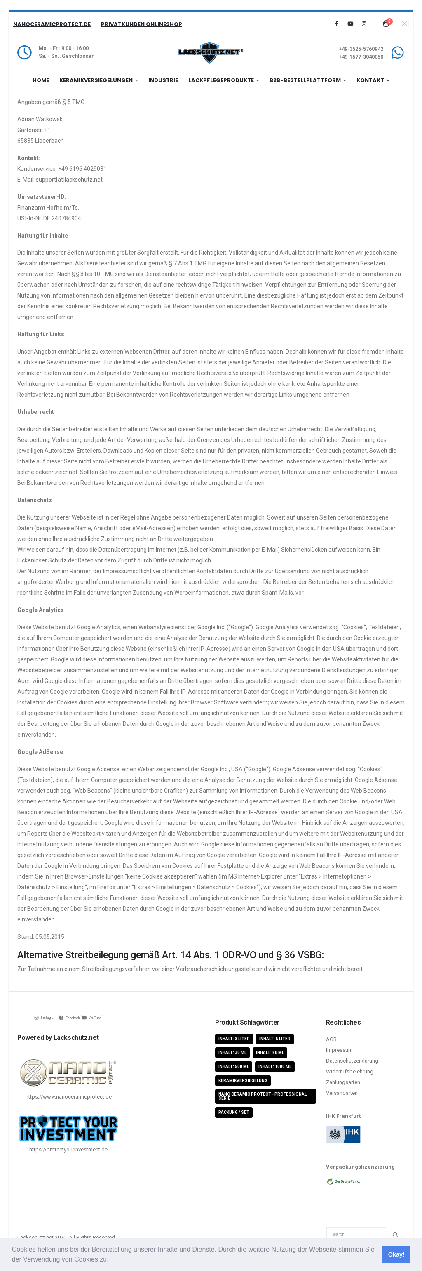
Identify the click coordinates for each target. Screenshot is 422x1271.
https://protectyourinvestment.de (68, 1149)
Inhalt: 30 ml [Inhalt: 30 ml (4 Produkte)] (232, 1052)
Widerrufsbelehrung (349, 1071)
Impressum (339, 1050)
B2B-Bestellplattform (305, 80)
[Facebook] (336, 23)
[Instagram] (364, 23)
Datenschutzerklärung (352, 1061)
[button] (111, 1260)
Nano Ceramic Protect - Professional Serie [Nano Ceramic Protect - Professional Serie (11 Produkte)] (262, 1096)
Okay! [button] (396, 1254)
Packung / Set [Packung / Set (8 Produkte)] (233, 1112)
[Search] (395, 1234)
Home (41, 80)
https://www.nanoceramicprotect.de (69, 1097)
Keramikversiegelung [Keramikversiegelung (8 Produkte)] (242, 1080)
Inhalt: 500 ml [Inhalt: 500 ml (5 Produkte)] (233, 1066)
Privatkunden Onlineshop (141, 24)
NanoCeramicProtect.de (52, 24)
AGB (331, 1039)
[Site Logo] (211, 52)
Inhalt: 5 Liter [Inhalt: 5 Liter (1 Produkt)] (275, 1039)
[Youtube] (350, 23)
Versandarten (342, 1093)
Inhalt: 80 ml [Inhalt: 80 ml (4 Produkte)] (270, 1052)
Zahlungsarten (343, 1082)
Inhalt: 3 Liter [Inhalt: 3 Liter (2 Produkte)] (234, 1039)
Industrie (163, 80)
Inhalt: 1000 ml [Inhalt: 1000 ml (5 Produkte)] (274, 1066)
